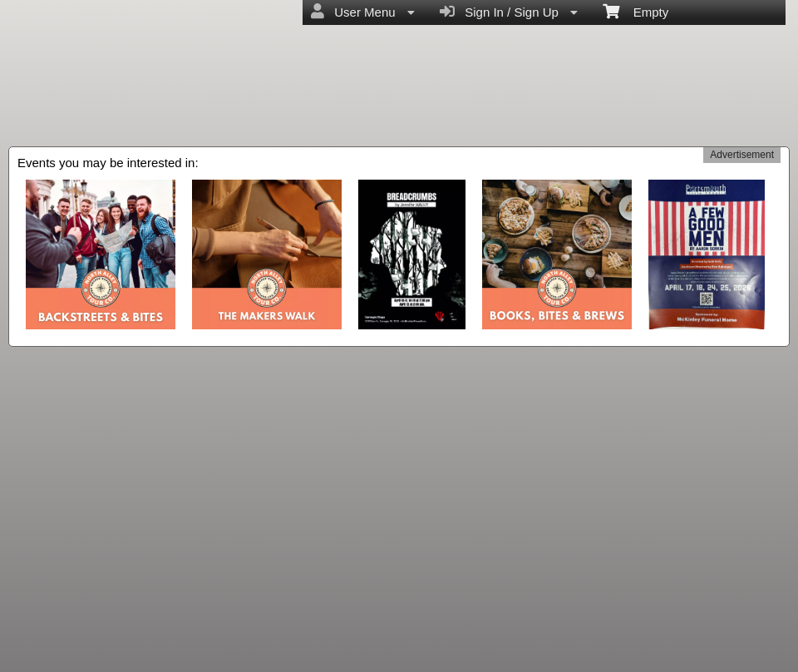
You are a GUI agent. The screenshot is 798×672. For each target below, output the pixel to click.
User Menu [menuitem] (363, 11)
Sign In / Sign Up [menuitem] (509, 11)
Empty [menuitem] (635, 10)
